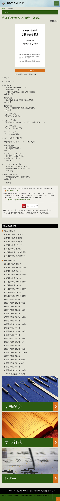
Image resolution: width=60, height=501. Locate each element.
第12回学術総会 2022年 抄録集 (15, 282)
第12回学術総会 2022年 (12, 278)
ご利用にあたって (9, 491)
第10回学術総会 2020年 (12, 292)
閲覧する (30, 70)
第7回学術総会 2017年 (12, 313)
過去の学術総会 (9, 260)
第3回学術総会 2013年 (12, 345)
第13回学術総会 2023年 (12, 271)
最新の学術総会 (9, 231)
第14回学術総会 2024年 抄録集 (15, 267)
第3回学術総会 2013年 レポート (15, 342)
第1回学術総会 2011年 (12, 367)
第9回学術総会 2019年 (12, 299)
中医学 (13, 3)
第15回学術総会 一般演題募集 (15, 252)
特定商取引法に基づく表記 (38, 491)
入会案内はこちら (12, 190)
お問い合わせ (52, 491)
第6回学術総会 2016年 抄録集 (15, 324)
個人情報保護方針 (22, 491)
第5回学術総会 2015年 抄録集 (15, 331)
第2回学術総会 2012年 (12, 356)
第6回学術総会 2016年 (12, 321)
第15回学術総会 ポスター (13, 242)
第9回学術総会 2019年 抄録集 (21, 17)
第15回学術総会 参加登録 (13, 249)
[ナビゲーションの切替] (56, 3)
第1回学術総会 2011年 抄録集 (15, 370)
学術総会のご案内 (9, 226)
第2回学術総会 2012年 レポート (15, 352)
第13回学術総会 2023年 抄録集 (15, 275)
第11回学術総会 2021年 (12, 285)
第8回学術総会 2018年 (12, 306)
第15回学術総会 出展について (15, 256)
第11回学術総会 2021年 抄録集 (15, 289)
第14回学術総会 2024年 (12, 264)
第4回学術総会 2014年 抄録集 (15, 338)
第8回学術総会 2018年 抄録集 (15, 310)
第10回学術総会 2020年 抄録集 (15, 296)
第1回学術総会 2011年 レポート (15, 363)
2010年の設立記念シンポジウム (15, 374)
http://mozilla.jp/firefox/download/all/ (18, 199)
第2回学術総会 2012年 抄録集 (15, 360)
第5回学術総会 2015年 (12, 328)
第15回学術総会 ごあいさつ (14, 234)
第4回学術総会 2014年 (12, 335)
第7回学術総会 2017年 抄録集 (15, 317)
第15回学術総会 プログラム (14, 245)
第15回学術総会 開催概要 (13, 238)
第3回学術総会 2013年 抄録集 (15, 349)
